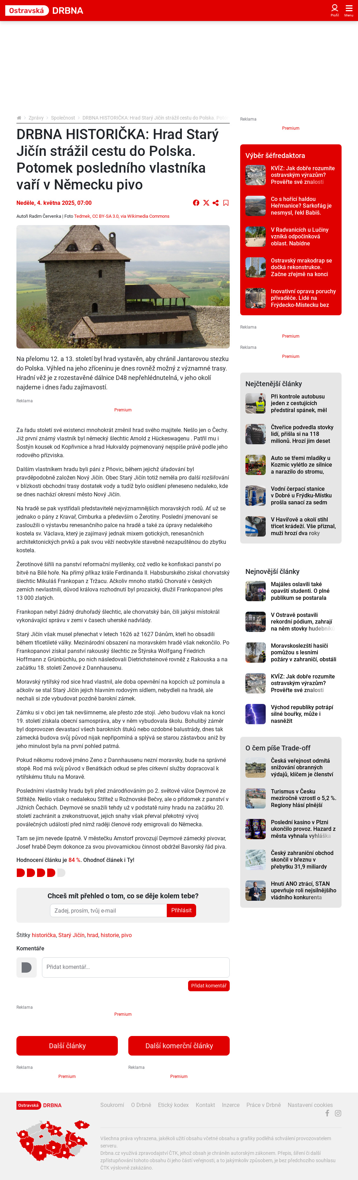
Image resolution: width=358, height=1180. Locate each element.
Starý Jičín (71, 935)
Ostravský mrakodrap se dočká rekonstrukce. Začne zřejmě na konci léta (301, 270)
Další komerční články (179, 1046)
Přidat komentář (209, 985)
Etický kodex (173, 1105)
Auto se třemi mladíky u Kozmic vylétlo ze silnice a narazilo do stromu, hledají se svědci (301, 468)
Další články (67, 1046)
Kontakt (205, 1105)
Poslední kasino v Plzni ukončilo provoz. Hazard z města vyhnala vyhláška (303, 829)
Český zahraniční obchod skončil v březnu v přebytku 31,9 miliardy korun (302, 863)
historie (110, 935)
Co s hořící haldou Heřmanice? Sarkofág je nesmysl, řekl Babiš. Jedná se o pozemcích (301, 209)
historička (44, 935)
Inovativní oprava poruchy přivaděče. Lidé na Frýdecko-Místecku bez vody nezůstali (303, 301)
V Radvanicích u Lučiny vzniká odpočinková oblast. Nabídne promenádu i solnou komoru (300, 243)
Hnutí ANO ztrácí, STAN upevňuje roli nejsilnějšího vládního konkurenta (303, 890)
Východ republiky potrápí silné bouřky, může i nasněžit (302, 714)
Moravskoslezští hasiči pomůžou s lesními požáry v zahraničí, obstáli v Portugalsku (303, 655)
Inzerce (230, 1105)
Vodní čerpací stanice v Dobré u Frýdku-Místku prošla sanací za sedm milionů (301, 498)
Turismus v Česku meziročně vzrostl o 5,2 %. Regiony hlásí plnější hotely (303, 801)
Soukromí (112, 1105)
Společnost (63, 118)
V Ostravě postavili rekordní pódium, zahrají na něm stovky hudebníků (303, 622)
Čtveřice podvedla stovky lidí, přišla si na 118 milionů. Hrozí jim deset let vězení (302, 437)
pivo (126, 935)
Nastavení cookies (310, 1105)
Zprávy (36, 118)
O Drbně (141, 1105)
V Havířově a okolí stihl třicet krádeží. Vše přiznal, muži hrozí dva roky (303, 526)
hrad (92, 935)
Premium (123, 410)
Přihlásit (181, 910)
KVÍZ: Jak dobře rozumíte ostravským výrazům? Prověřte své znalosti (303, 175)
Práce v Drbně (263, 1105)
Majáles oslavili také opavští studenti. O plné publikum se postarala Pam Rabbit (300, 594)
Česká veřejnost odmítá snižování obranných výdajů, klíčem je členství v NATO (302, 770)
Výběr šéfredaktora (275, 155)
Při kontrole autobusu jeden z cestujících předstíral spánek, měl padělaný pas (299, 406)
